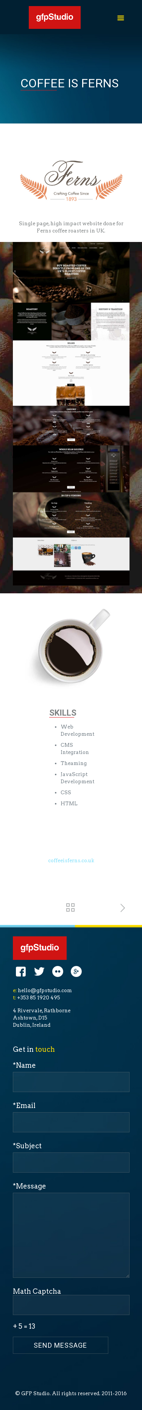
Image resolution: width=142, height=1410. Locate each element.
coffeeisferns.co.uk (71, 860)
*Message (71, 1230)
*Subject (71, 1157)
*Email (71, 1117)
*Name (71, 1076)
